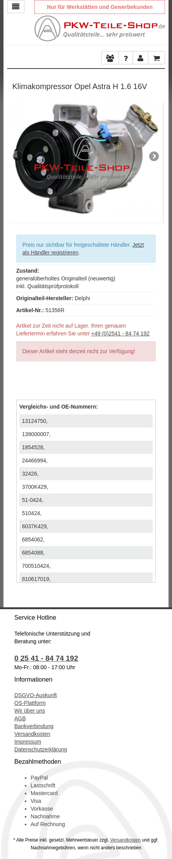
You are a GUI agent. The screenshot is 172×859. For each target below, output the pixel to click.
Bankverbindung (33, 726)
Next (153, 157)
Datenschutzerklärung (40, 749)
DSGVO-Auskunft (35, 695)
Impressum (27, 742)
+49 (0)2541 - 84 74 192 (120, 333)
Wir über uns (29, 711)
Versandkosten (32, 734)
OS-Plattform (30, 703)
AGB (20, 718)
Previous (18, 157)
